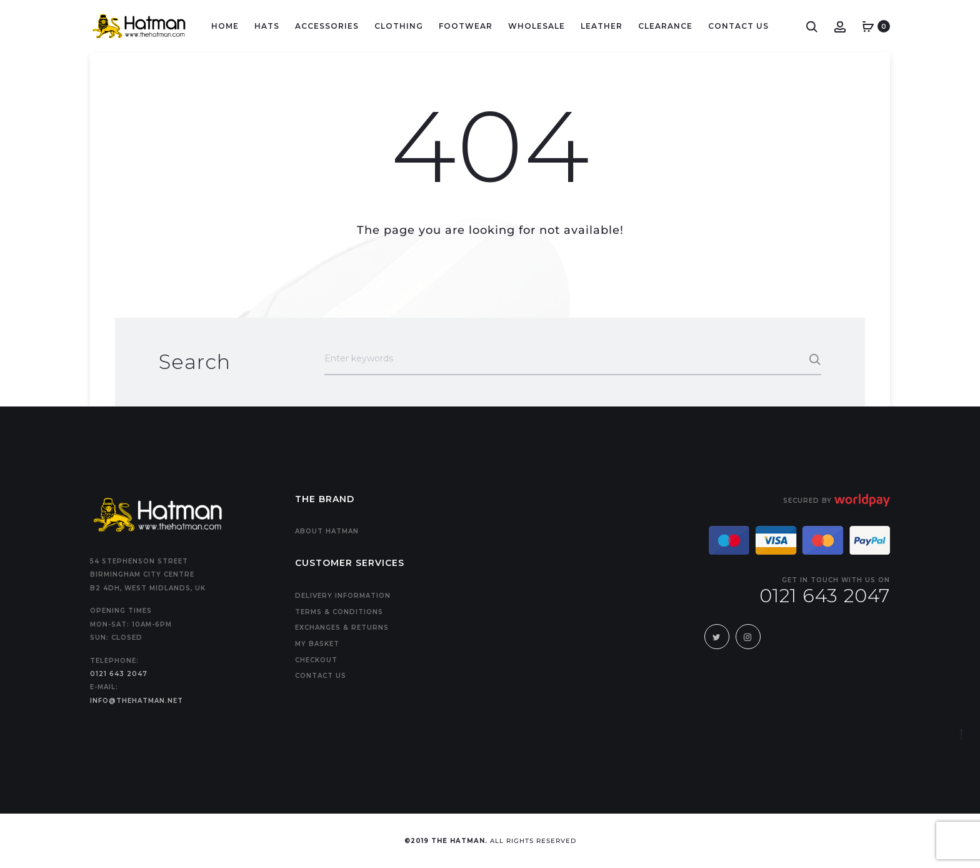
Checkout (316, 660)
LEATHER (601, 26)
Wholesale (536, 26)
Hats (266, 26)
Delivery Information (343, 596)
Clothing (398, 26)
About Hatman (327, 531)
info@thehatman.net (136, 701)
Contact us (320, 676)
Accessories (327, 26)
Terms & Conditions (339, 612)
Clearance (665, 26)
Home (225, 26)
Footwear (465, 26)
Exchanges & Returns (342, 627)
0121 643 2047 (119, 674)
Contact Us (738, 26)
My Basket (317, 644)
